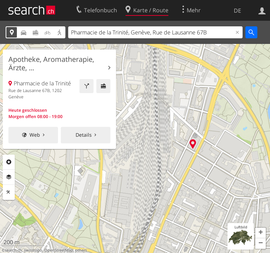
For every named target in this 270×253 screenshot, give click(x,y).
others (81, 250)
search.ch (13, 250)
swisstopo (33, 250)
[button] (260, 233)
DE (237, 10)
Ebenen (9, 177)
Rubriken (9, 162)
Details (84, 134)
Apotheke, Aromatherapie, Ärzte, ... (51, 63)
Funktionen (9, 192)
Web (35, 134)
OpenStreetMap (58, 250)
